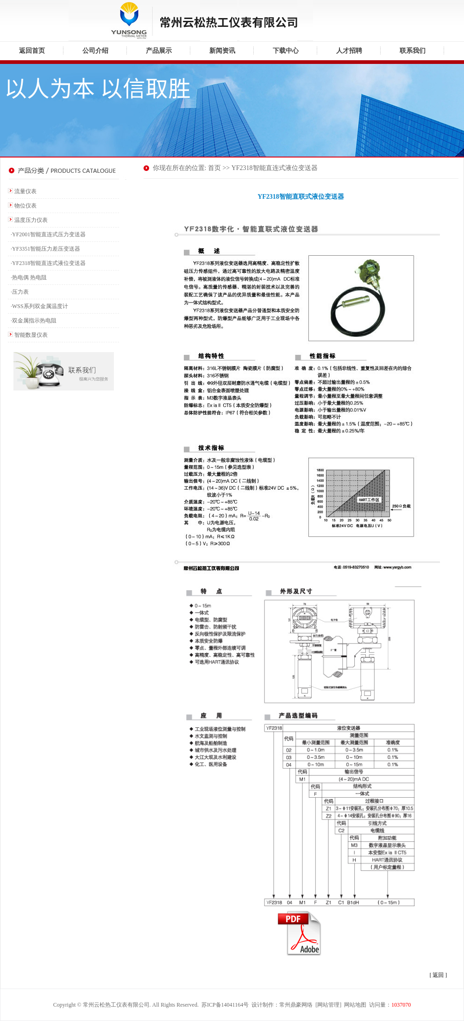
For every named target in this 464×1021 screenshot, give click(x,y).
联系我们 (413, 50)
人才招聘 (349, 50)
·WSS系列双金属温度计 (38, 306)
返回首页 (32, 50)
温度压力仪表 (31, 220)
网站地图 (355, 1005)
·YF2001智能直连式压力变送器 (47, 234)
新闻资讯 (222, 50)
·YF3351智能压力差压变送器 (44, 249)
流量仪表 (25, 191)
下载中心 (286, 50)
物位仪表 (25, 205)
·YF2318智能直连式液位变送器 (47, 263)
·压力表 (18, 292)
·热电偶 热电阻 (27, 277)
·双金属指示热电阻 (32, 320)
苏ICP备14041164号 (225, 1005)
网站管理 (328, 1005)
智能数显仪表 (31, 335)
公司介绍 (95, 50)
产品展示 (159, 50)
